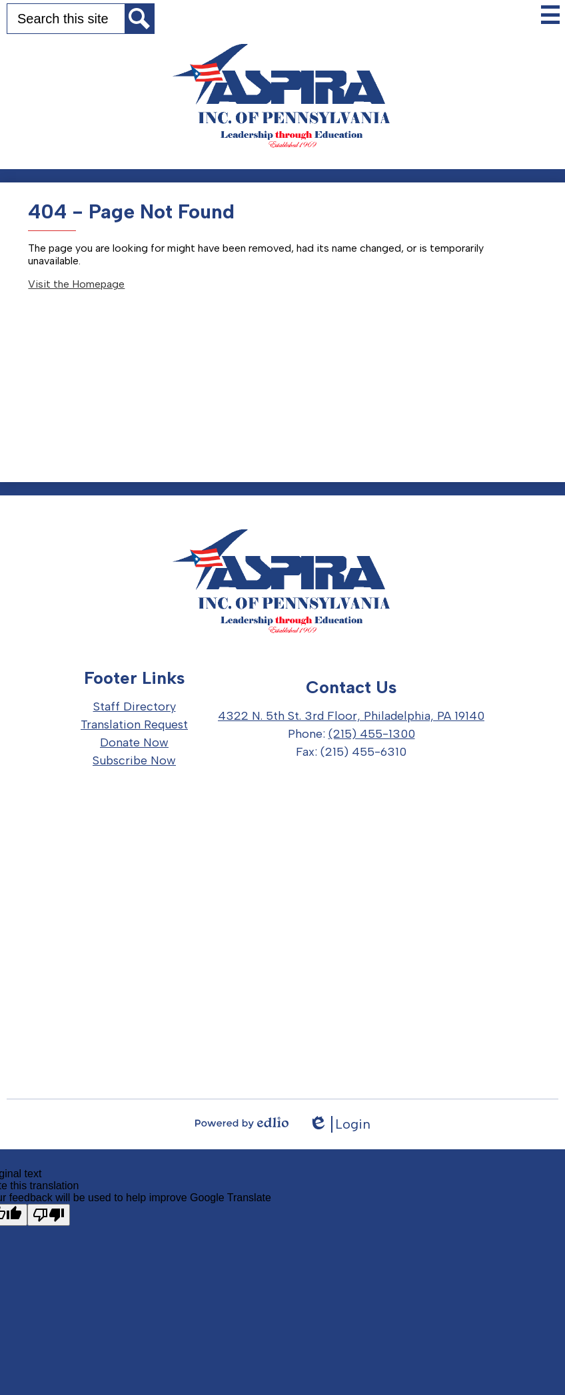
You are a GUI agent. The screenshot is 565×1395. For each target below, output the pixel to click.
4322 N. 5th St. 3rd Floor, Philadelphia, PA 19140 (351, 715)
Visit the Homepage (76, 284)
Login (339, 1124)
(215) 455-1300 (371, 733)
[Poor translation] (48, 1215)
